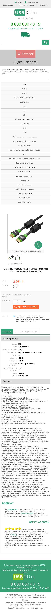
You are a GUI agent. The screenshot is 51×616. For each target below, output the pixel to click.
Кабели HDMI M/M (37, 69)
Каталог (27, 54)
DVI (24, 111)
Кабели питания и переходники (24, 137)
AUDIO (24, 89)
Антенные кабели (24, 172)
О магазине (8, 5)
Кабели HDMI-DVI (24, 146)
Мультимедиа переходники (24, 98)
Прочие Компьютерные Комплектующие (24, 150)
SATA (24, 128)
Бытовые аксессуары (24, 176)
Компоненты (24, 180)
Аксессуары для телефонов (24, 167)
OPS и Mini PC (24, 198)
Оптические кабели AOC (24, 119)
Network (25, 93)
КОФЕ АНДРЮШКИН (24, 194)
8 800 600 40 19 (25, 24)
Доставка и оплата (26, 5)
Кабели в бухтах (24, 202)
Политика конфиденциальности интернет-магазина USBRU (25, 571)
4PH (24, 154)
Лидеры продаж (25, 62)
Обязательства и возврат (27, 332)
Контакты (44, 5)
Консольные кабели (24, 185)
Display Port (24, 124)
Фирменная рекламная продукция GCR (24, 159)
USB (24, 84)
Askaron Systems (35, 608)
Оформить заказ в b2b (27, 307)
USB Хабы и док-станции (24, 189)
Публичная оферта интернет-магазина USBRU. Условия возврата (25, 566)
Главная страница (9, 69)
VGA (24, 115)
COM (24, 132)
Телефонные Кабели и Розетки (24, 141)
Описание (7, 332)
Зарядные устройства (24, 163)
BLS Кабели (24, 102)
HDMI (27, 69)
